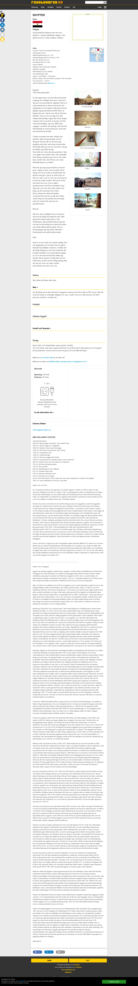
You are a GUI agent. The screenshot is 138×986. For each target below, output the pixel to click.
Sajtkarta (68, 972)
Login (99, 7)
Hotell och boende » (42, 328)
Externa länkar (39, 423)
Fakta (42, 7)
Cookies (78, 967)
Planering (34, 7)
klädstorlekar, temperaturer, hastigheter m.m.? (68, 361)
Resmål (58, 7)
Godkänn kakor (114, 982)
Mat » (35, 287)
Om (74, 7)
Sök (105, 2)
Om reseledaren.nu (68, 970)
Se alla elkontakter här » (44, 412)
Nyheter (67, 7)
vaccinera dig (47, 357)
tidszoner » (52, 83)
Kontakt (76, 965)
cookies (22, 981)
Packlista (50, 7)
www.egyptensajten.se (42, 430)
